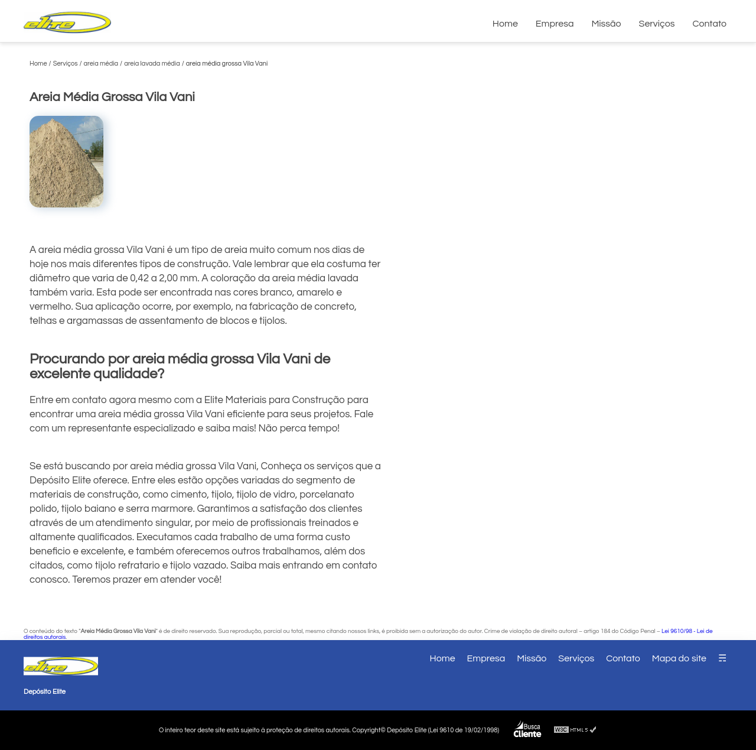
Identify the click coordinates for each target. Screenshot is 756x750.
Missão (606, 23)
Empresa (555, 23)
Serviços (657, 23)
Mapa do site (679, 658)
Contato (709, 23)
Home (505, 23)
